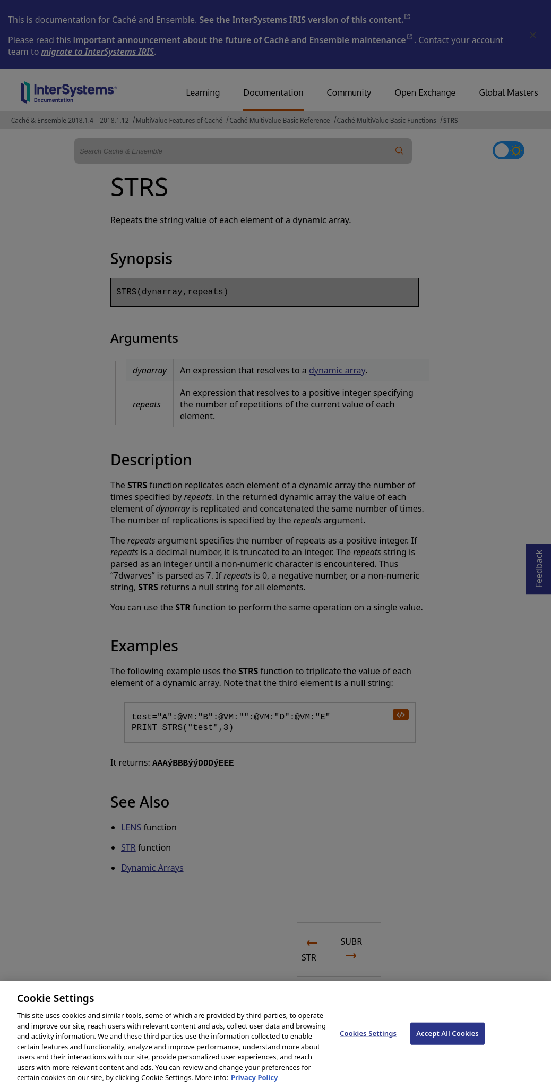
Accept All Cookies (447, 1044)
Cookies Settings (368, 1044)
